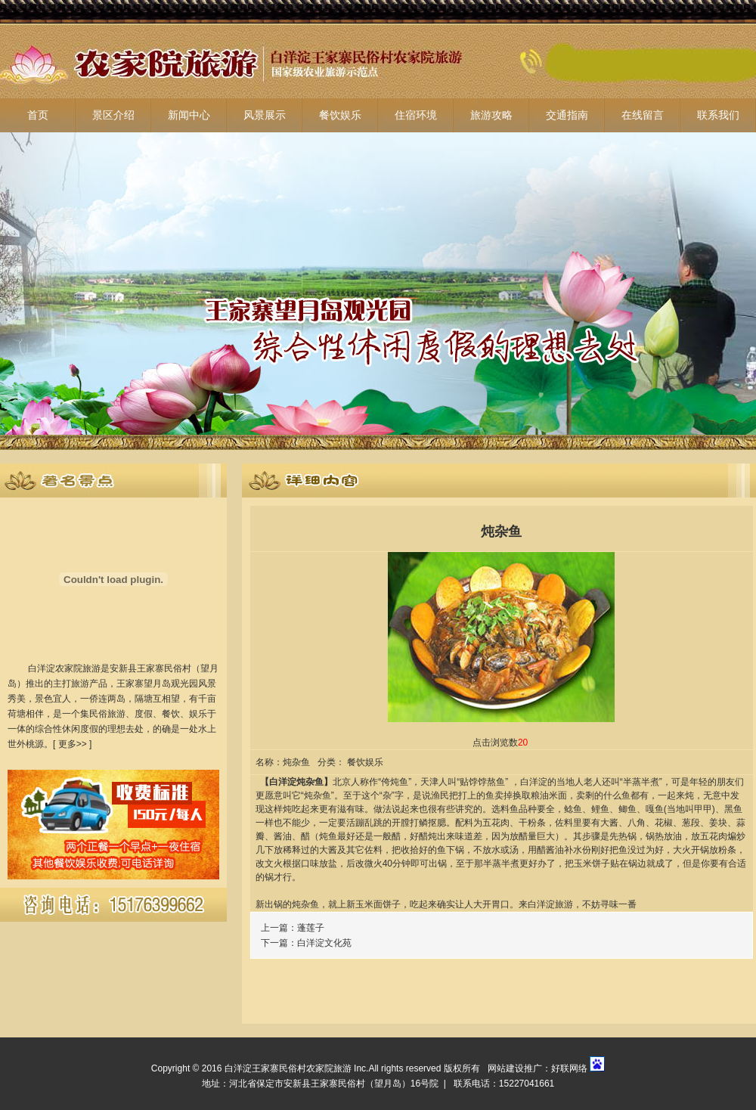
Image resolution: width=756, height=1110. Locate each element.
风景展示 (264, 115)
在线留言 (642, 115)
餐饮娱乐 (340, 115)
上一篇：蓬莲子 (292, 927)
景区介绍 (113, 115)
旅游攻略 (491, 115)
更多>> (72, 744)
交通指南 (567, 115)
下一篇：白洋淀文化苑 (306, 943)
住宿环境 (416, 115)
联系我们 (718, 115)
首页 (37, 115)
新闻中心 (189, 115)
